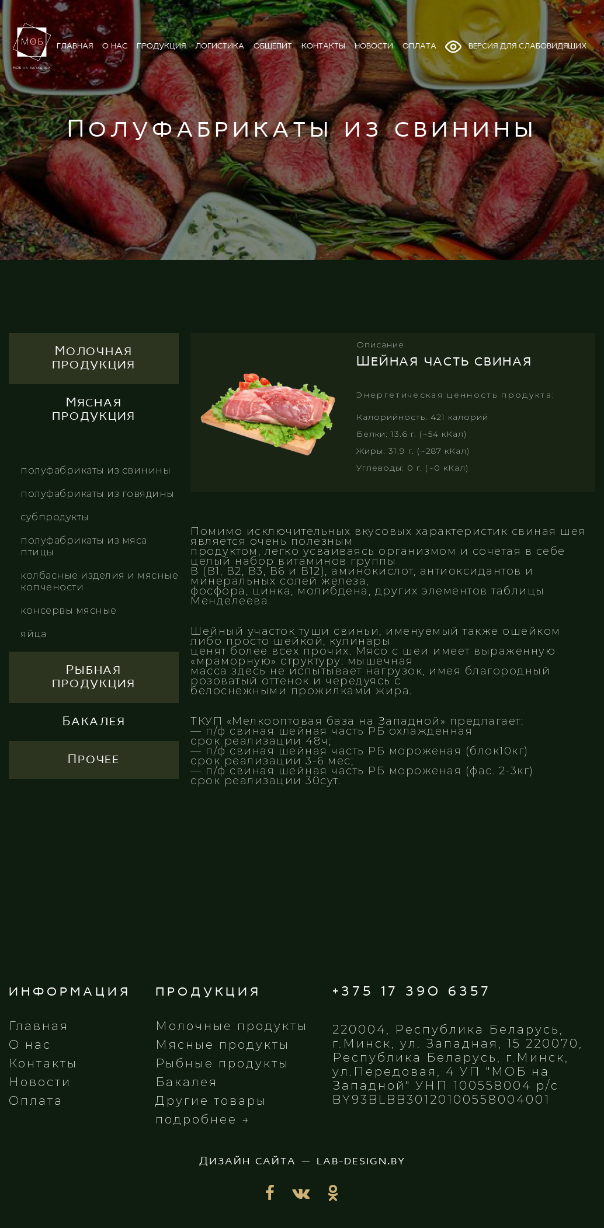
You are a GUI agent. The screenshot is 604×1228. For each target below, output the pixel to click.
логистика (219, 46)
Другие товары (211, 1101)
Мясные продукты (222, 1045)
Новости (40, 1082)
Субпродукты (54, 517)
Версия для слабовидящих (515, 46)
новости (374, 46)
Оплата (36, 1101)
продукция (161, 46)
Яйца (33, 633)
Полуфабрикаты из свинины (95, 470)
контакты (323, 46)
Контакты (43, 1063)
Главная (39, 1026)
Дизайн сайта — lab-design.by (302, 1161)
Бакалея (186, 1082)
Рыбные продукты (222, 1063)
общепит (273, 46)
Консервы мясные (68, 610)
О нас (30, 1045)
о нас (114, 46)
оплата (419, 46)
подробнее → (203, 1119)
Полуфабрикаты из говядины (97, 493)
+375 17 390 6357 (411, 992)
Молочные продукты (231, 1026)
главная (75, 46)
